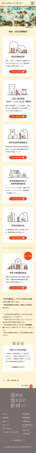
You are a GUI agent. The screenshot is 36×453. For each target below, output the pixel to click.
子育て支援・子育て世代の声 (10, 432)
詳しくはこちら (16, 72)
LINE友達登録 (26, 434)
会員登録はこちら (17, 367)
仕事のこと (5, 421)
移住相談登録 (26, 414)
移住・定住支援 (6, 428)
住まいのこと (6, 425)
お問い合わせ (26, 430)
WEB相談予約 (26, 421)
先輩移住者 (5, 417)
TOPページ (5, 414)
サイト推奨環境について (18, 440)
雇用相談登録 (26, 417)
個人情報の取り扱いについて (28, 425)
